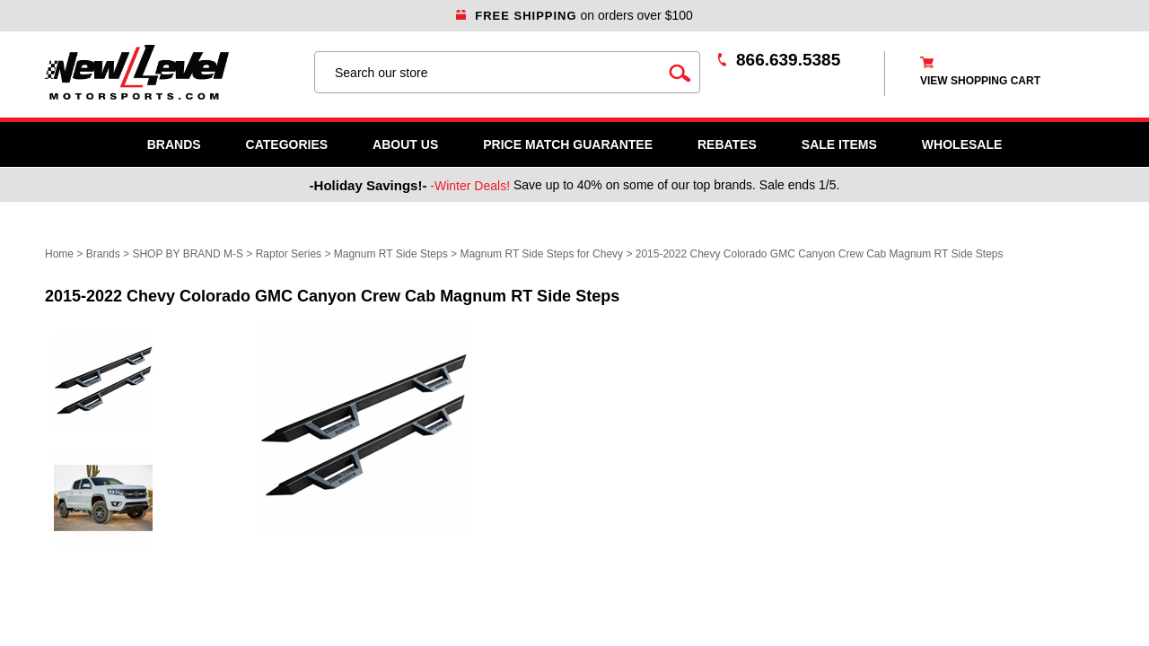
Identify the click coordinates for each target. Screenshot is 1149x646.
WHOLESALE (962, 144)
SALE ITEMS (839, 144)
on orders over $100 (574, 15)
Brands (174, 144)
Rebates (727, 144)
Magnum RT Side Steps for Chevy (541, 254)
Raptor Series (288, 254)
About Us (405, 144)
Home (59, 254)
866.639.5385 (788, 59)
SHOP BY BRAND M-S (187, 254)
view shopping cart (980, 80)
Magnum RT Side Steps (391, 254)
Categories (287, 144)
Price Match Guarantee (568, 144)
